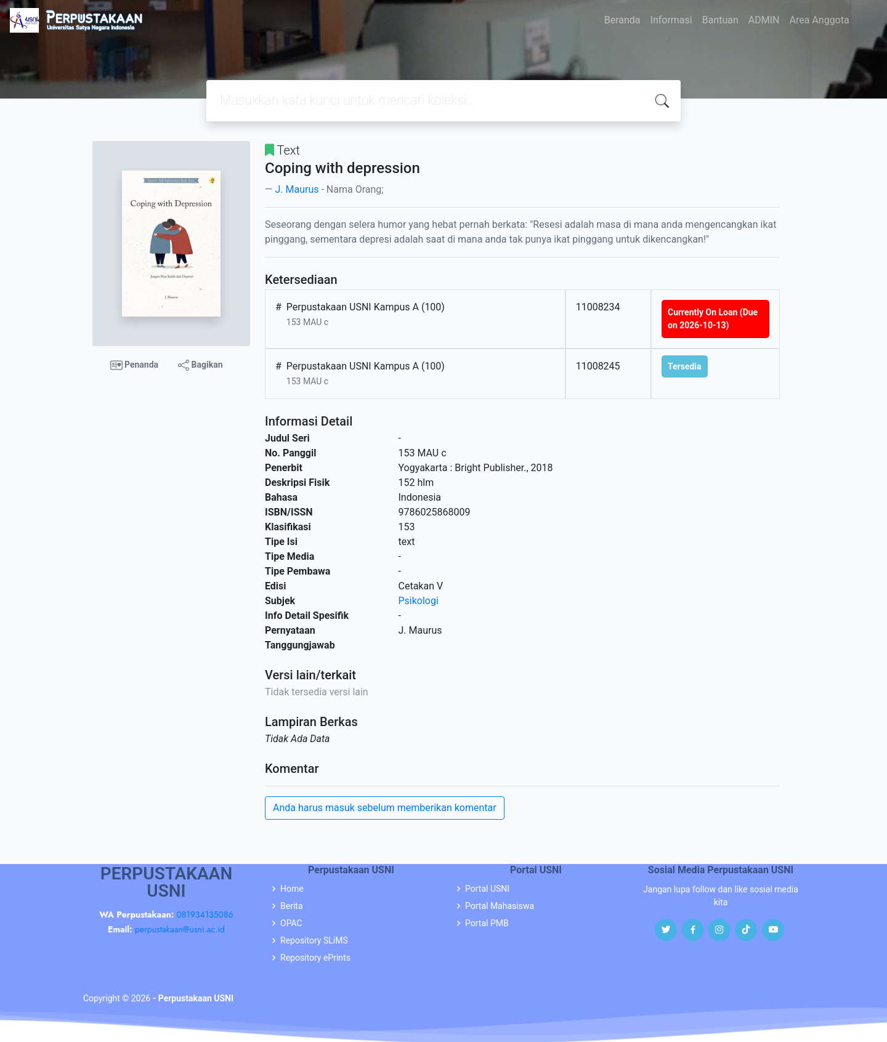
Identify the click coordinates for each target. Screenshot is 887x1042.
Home (292, 888)
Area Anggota (819, 20)
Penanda (134, 365)
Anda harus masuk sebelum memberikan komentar (384, 808)
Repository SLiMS (314, 940)
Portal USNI (487, 888)
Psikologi (419, 601)
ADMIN (764, 20)
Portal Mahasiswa (499, 906)
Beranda (622, 20)
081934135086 (204, 914)
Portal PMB (487, 923)
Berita (291, 906)
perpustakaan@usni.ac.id (180, 929)
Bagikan (200, 365)
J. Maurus (296, 189)
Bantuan (720, 20)
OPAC (291, 923)
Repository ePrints (315, 957)
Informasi (671, 20)
